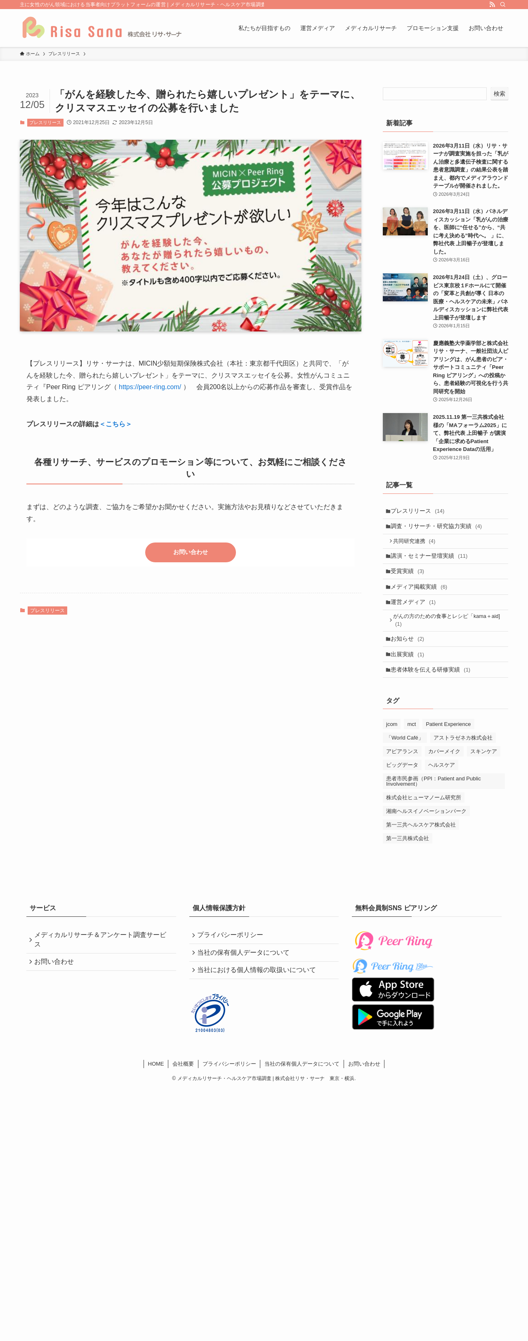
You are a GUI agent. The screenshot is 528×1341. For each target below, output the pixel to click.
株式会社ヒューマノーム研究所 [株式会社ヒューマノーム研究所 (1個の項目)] (423, 817)
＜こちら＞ (115, 423)
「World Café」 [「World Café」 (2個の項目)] (405, 757)
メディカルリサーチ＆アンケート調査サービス (102, 960)
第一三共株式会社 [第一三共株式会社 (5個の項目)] (407, 858)
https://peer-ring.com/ (150, 386)
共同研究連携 (417, 546)
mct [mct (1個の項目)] (411, 743)
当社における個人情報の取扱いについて (258, 994)
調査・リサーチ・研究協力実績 (438, 529)
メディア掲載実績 (421, 596)
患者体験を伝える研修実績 (433, 688)
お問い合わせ (190, 553)
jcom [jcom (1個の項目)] (391, 743)
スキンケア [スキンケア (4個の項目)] (483, 771)
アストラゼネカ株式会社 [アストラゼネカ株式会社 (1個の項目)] (463, 757)
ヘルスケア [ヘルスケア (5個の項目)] (441, 784)
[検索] (502, 4)
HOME (156, 1089)
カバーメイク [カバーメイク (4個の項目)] (444, 771)
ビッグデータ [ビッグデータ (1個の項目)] (402, 784)
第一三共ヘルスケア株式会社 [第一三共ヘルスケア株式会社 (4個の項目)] (421, 844)
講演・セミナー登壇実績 (431, 562)
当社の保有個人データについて (245, 974)
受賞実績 (410, 579)
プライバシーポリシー (232, 955)
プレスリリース (45, 122)
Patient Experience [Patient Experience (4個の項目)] (448, 743)
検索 (499, 93)
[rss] (492, 4)
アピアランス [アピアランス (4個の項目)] (402, 771)
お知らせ (410, 654)
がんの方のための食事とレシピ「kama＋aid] (449, 633)
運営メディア (415, 613)
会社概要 (183, 1089)
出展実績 (410, 670)
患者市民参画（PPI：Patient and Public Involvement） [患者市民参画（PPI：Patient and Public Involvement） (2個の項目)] (433, 800)
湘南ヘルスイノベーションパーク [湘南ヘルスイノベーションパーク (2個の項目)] (426, 830)
